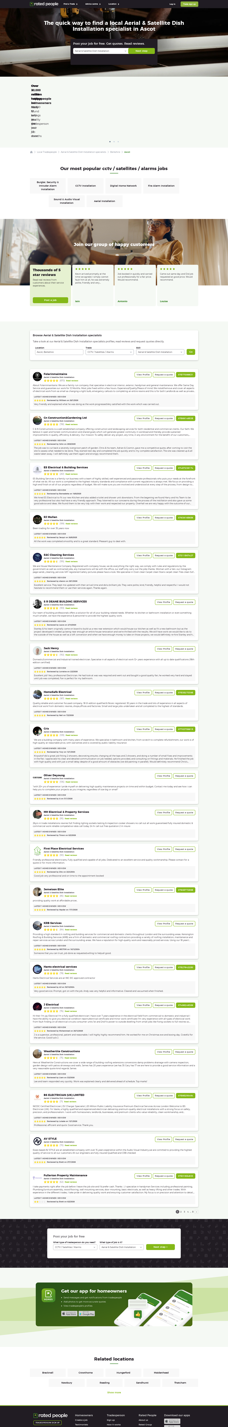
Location (39, 306)
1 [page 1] (177, 1170)
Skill (138, 306)
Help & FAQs (81, 1392)
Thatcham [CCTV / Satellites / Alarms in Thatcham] (180, 1341)
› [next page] (196, 1170)
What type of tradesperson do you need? (74, 1200)
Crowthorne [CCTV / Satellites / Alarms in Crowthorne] (86, 1330)
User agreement (83, 1396)
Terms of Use (40, 1416)
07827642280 (185, 925)
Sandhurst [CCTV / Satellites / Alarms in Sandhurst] (142, 1341)
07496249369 (185, 963)
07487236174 (185, 426)
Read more (80, 244)
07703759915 (185, 687)
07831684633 (185, 1134)
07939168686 (185, 476)
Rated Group (145, 1382)
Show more (114, 1350)
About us (143, 1378)
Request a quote (164, 333)
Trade (89, 306)
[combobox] (59, 310)
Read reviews (72, 339)
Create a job (81, 1378)
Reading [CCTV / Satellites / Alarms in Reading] (105, 1341)
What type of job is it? (111, 1200)
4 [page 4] (188, 1170)
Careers (142, 1387)
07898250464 (185, 1053)
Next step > (161, 1205)
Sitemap (89, 1416)
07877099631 (185, 333)
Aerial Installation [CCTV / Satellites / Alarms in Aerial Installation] (104, 159)
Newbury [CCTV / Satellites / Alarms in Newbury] (66, 1341)
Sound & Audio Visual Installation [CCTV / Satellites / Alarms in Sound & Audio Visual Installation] (67, 159)
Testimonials (81, 1382)
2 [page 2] (181, 1170)
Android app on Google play (87, 1271)
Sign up (111, 1378)
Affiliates (143, 1392)
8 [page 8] (193, 1170)
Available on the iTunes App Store (69, 1271)
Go (191, 310)
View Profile (143, 333)
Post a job (50, 258)
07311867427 (185, 513)
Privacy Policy (59, 1416)
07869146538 (185, 376)
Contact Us (105, 1416)
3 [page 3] (184, 1170)
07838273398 (185, 650)
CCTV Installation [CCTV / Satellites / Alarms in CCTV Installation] (85, 144)
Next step (141, 50)
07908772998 (185, 848)
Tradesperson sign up (47, 1381)
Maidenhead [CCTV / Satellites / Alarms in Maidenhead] (161, 1330)
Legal (141, 1396)
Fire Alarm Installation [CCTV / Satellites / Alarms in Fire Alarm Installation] (161, 144)
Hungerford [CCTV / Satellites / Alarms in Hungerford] (123, 1330)
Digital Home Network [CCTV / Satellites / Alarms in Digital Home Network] (123, 144)
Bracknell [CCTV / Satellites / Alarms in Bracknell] (47, 1330)
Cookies (76, 1416)
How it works (82, 1387)
